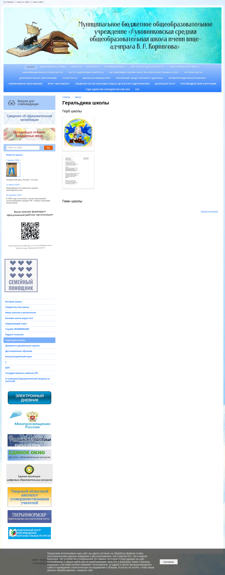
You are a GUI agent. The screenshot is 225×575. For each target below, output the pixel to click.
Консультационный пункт (18, 356)
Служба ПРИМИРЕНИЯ (17, 329)
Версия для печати (209, 211)
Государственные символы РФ (21, 373)
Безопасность (193, 72)
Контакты (93, 67)
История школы (13, 302)
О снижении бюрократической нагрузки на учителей (27, 380)
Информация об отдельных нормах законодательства (22, 189)
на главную (9, 2)
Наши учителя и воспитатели (20, 312)
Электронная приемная (183, 67)
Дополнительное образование (38, 78)
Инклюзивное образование (26, 84)
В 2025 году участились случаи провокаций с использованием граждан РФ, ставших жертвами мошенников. (28, 200)
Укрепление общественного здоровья (139, 78)
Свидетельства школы (17, 307)
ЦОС (7, 367)
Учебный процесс (115, 67)
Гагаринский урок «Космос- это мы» (22, 180)
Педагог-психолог (14, 334)
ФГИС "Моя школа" (59, 84)
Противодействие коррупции (198, 84)
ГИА (137, 89)
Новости (76, 67)
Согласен (168, 562)
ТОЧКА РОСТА (69, 78)
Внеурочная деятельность (147, 67)
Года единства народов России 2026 (108, 89)
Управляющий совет (16, 323)
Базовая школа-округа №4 (19, 318)
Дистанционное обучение (18, 351)
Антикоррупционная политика (187, 78)
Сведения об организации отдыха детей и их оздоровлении (112, 84)
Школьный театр (165, 84)
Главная (66, 97)
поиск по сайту (23, 2)
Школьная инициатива (97, 78)
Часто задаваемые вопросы (85, 72)
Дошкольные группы (53, 67)
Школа (31, 67)
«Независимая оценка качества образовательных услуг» (144, 72)
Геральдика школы (15, 340)
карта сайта (38, 2)
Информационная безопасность (43, 72)
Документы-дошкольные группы (22, 345)
